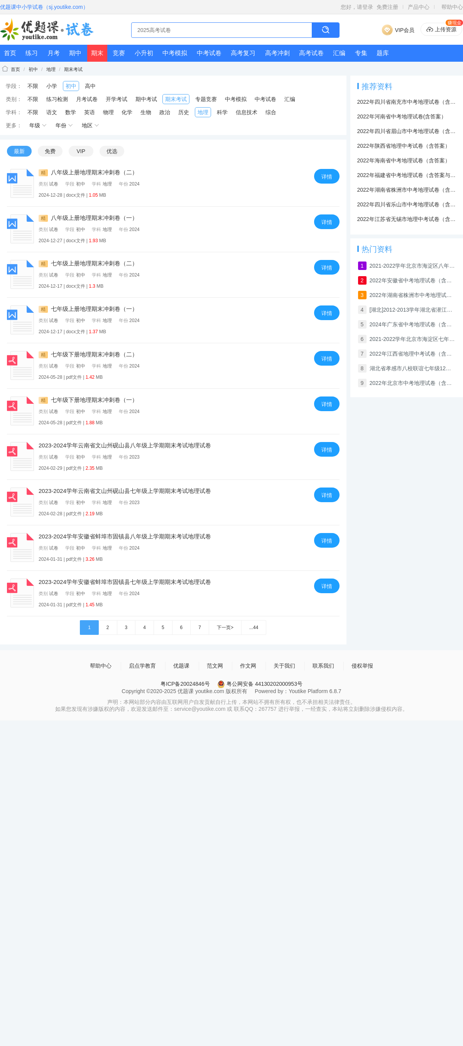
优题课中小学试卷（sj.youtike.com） (44, 7)
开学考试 (116, 99)
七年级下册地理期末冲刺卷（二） (88, 354)
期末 (97, 53)
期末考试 (73, 69)
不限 (32, 86)
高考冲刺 (277, 53)
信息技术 (246, 112)
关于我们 (284, 666)
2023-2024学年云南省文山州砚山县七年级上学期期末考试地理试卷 (125, 491)
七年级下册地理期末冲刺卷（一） (88, 399)
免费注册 (387, 7)
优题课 (181, 666)
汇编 (339, 53)
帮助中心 (452, 7)
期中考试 (146, 99)
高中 (90, 86)
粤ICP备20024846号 (185, 684)
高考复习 (243, 53)
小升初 (144, 53)
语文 (51, 112)
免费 (50, 151)
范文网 (215, 666)
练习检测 (57, 99)
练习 (31, 53)
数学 (70, 112)
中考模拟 (174, 53)
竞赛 (119, 53)
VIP (80, 151)
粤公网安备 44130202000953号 (259, 684)
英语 (89, 112)
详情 (326, 177)
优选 (111, 151)
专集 (361, 53)
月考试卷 (87, 99)
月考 (53, 53)
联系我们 (323, 666)
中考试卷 (209, 53)
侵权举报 (362, 666)
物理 (108, 112)
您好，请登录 (357, 7)
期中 (75, 53)
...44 (253, 627)
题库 (383, 53)
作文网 (248, 666)
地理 (51, 69)
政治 (164, 112)
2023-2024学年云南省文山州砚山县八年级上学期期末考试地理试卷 (125, 445)
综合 (270, 112)
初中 (33, 69)
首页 (10, 53)
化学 (127, 112)
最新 (19, 151)
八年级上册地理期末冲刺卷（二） (88, 172)
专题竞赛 (206, 99)
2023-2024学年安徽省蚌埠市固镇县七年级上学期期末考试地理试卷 (125, 582)
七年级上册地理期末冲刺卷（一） (88, 308)
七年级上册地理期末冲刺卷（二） (88, 263)
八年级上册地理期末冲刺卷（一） (88, 217)
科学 (222, 112)
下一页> (225, 627)
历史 (183, 112)
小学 (51, 86)
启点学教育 (142, 666)
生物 (145, 112)
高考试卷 (311, 53)
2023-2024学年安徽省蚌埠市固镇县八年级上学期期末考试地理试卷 (125, 536)
